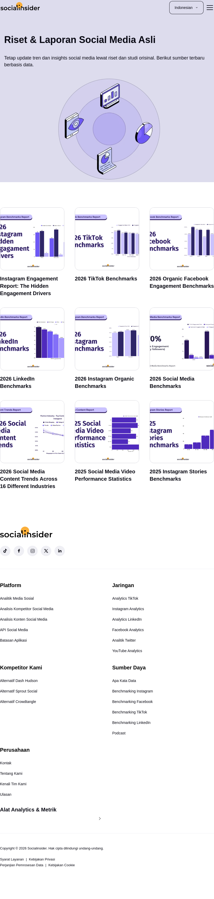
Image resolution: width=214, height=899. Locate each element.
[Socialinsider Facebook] (19, 551)
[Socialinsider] (20, 7)
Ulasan (6, 794)
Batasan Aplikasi (13, 640)
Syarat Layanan (12, 859)
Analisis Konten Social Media (23, 619)
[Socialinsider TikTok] (5, 551)
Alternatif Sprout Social (18, 691)
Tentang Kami (11, 773)
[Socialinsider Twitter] (46, 551)
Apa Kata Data (124, 681)
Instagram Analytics (128, 609)
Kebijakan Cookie (61, 865)
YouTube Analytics (127, 651)
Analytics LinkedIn (127, 619)
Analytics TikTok (125, 598)
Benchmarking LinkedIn (131, 723)
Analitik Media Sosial (17, 598)
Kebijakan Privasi (42, 859)
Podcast (119, 733)
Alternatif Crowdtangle (18, 702)
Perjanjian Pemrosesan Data (21, 865)
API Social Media (14, 630)
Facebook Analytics (128, 630)
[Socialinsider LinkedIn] (59, 551)
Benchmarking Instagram (132, 691)
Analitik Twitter (124, 640)
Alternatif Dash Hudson (19, 681)
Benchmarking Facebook (132, 702)
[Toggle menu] (210, 7)
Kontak (6, 763)
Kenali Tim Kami (13, 784)
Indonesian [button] (186, 8)
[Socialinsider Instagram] (32, 551)
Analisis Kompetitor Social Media (26, 609)
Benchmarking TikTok (129, 712)
